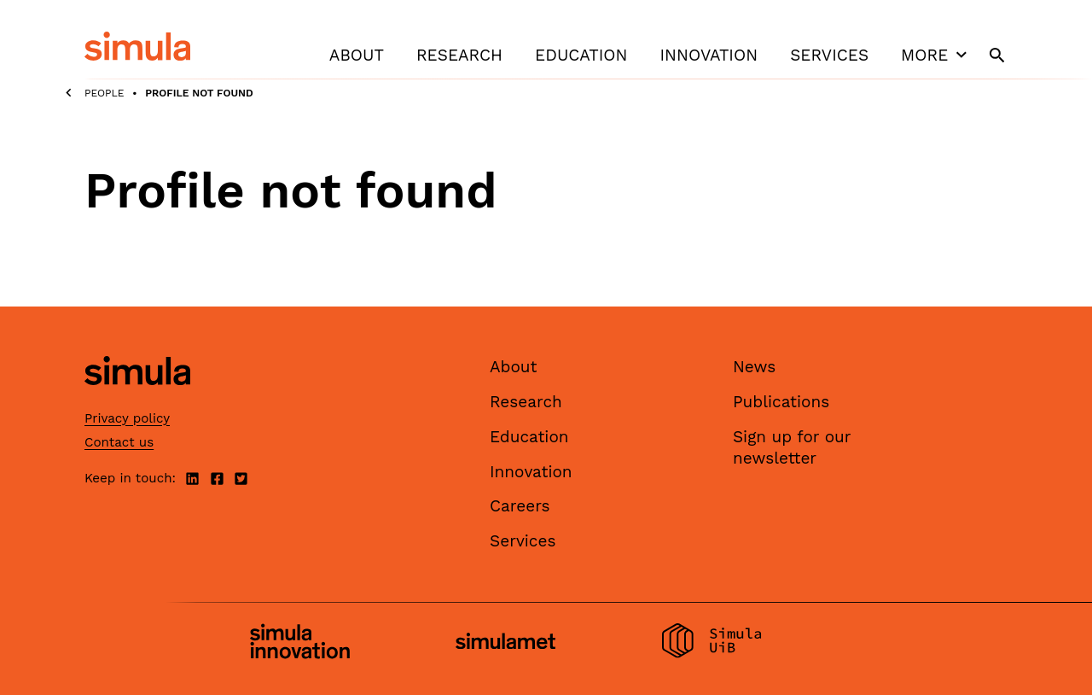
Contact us (119, 442)
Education (581, 55)
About (356, 55)
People (104, 93)
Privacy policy (127, 418)
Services (829, 55)
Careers (520, 506)
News (754, 367)
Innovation (708, 55)
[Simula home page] (137, 400)
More (936, 54)
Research (459, 55)
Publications (781, 402)
